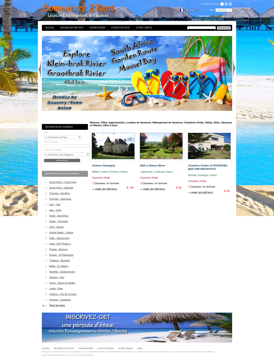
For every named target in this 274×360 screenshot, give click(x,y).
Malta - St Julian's (58, 266)
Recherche (62, 160)
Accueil (50, 28)
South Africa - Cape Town (62, 182)
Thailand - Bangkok (59, 260)
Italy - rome (55, 210)
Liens (139, 348)
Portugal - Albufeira (59, 193)
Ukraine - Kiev (56, 277)
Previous (39, 69)
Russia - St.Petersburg (61, 255)
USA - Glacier (56, 227)
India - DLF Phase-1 (60, 243)
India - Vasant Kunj (59, 238)
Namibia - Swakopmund (62, 271)
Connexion (217, 16)
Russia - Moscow (58, 249)
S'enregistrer (97, 28)
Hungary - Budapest (60, 299)
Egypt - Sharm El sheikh (62, 283)
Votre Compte (144, 28)
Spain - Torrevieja (58, 221)
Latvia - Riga (56, 288)
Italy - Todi (54, 204)
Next (234, 69)
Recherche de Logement (59, 127)
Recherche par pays (71, 28)
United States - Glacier (61, 232)
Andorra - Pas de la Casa (62, 294)
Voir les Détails (106, 189)
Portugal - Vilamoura (60, 199)
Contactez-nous (120, 28)
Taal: (212, 10)
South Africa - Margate (61, 187)
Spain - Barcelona (58, 215)
